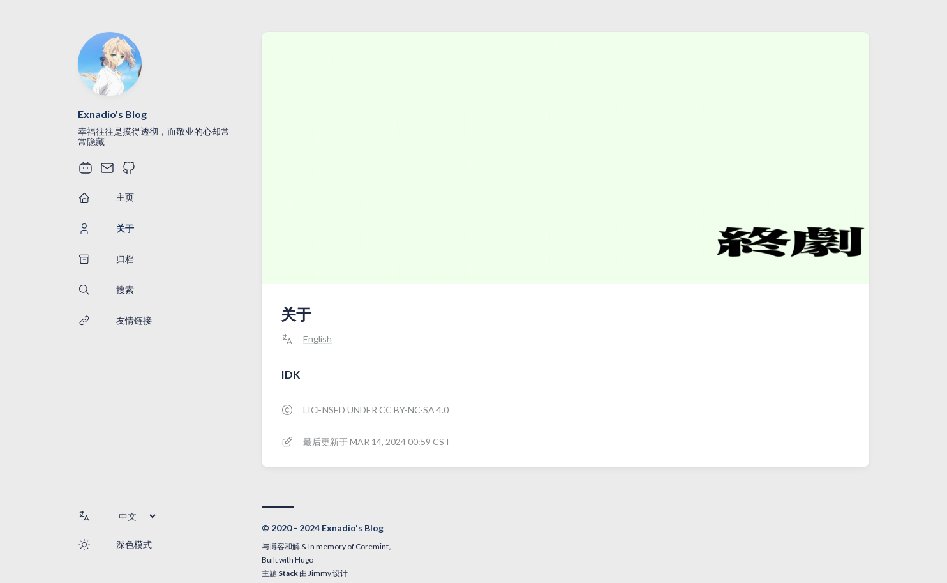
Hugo (304, 559)
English (317, 339)
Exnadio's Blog (112, 114)
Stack (288, 573)
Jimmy (319, 573)
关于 (296, 314)
